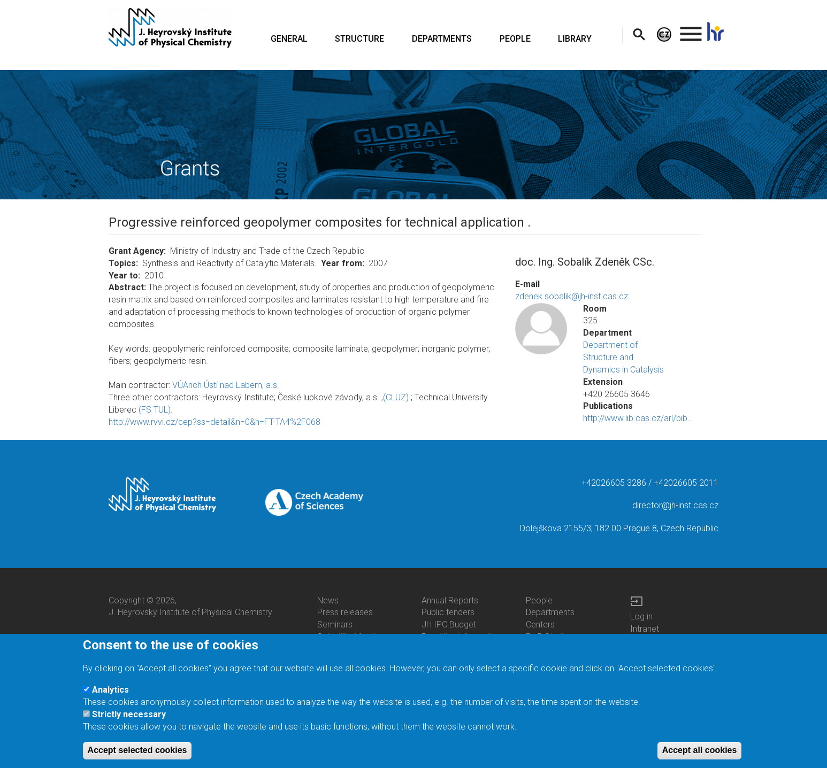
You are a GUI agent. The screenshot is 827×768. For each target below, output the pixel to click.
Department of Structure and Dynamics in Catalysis (623, 357)
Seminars (335, 624)
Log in (641, 616)
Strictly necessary (129, 722)
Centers (540, 624)
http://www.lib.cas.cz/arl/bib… (638, 418)
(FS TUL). (156, 410)
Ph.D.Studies (549, 637)
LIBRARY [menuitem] (575, 39)
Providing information (461, 637)
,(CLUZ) (395, 397)
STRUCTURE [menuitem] (359, 39)
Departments (550, 612)
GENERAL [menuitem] (289, 39)
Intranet (644, 629)
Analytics (110, 697)
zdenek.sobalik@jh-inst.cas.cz (571, 296)
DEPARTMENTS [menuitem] (442, 39)
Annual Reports (450, 600)
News (328, 600)
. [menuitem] (691, 29)
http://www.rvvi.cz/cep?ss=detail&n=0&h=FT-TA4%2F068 (214, 422)
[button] (541, 329)
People (539, 600)
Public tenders (448, 612)
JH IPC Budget (449, 624)
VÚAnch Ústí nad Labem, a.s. (225, 385)
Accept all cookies (699, 757)
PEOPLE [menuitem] (515, 39)
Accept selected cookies (137, 757)
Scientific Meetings (352, 637)
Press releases (345, 612)
